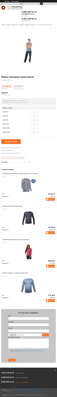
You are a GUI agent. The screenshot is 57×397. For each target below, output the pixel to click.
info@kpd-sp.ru (28, 14)
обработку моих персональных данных (31, 350)
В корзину (51, 199)
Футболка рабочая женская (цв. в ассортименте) (16, 239)
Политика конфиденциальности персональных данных (25, 389)
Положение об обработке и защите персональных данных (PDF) (27, 392)
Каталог (8, 24)
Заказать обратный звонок (21, 382)
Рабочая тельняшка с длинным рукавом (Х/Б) (15, 273)
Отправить (11, 360)
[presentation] (20, 355)
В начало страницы (54, 370)
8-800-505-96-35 (29, 12)
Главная (3, 24)
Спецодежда (14, 24)
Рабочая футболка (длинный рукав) (12, 206)
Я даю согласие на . (25, 350)
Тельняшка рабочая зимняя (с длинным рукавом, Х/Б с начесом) (20, 173)
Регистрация (15, 1)
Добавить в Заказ (11, 142)
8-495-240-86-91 (29, 18)
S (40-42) (5, 112)
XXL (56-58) (6, 128)
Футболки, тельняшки (30, 24)
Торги (21, 4)
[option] (28, 50)
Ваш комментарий (13, 337)
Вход (8, 1)
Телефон (11, 322)
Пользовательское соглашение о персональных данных (25, 390)
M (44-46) (5, 116)
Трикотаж (21, 24)
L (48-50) (5, 120)
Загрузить (45, 335)
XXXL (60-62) (6, 132)
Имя (10, 316)
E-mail (10, 328)
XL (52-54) (6, 124)
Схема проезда (45, 395)
